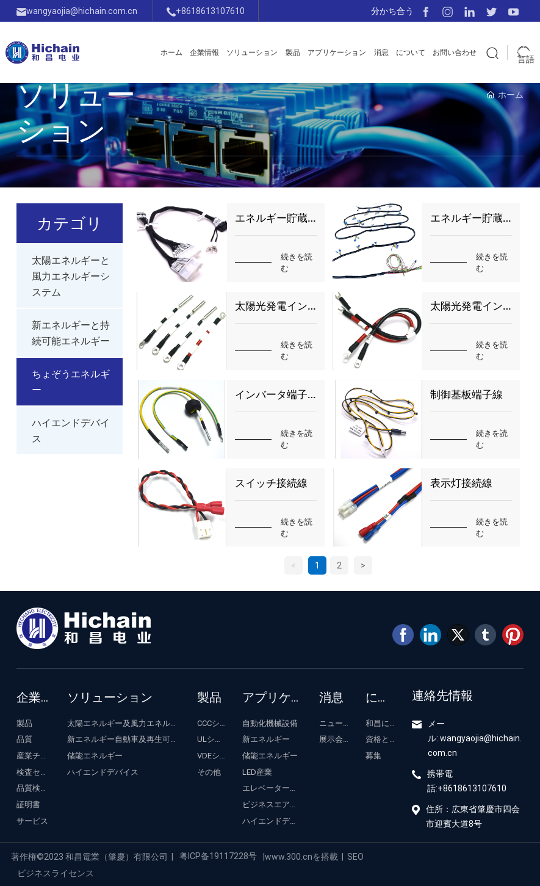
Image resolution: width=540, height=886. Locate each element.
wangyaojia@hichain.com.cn (76, 10)
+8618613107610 (206, 10)
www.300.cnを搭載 (301, 856)
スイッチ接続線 (271, 482)
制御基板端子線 (466, 394)
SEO (355, 856)
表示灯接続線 (461, 482)
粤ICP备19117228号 (218, 856)
